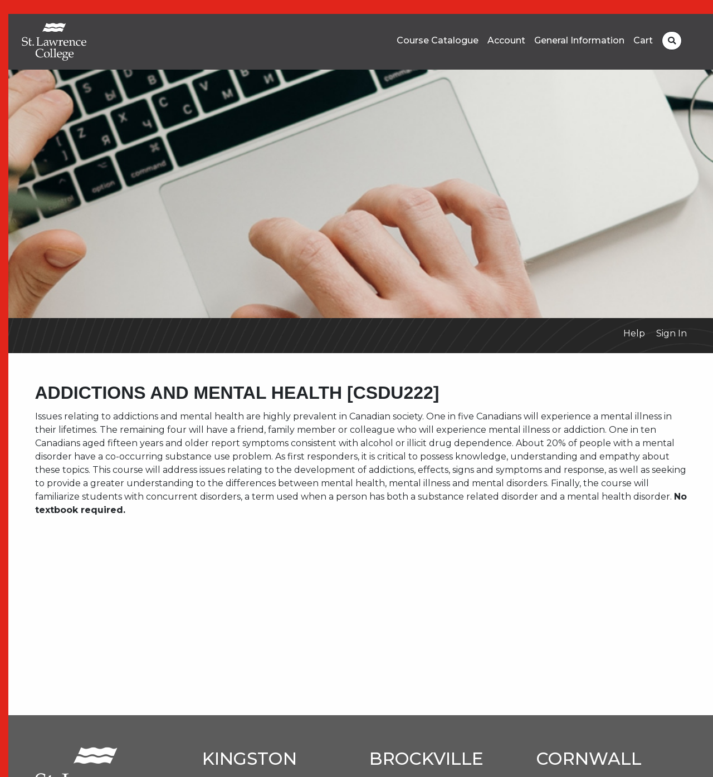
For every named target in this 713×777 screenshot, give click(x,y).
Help (634, 333)
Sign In (671, 333)
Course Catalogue (437, 40)
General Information (579, 40)
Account (506, 40)
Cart (643, 40)
